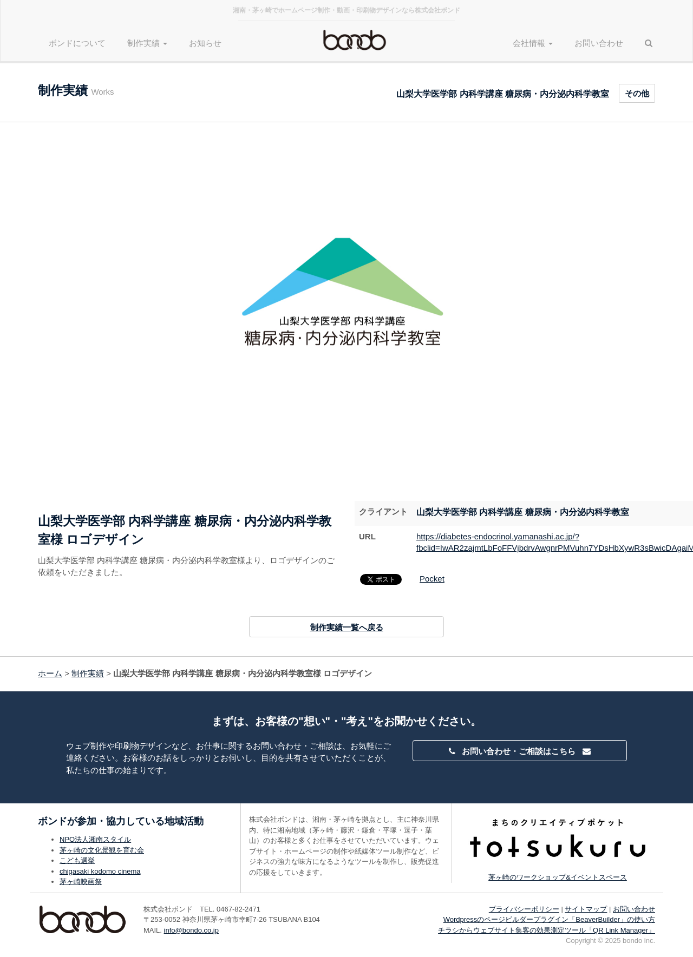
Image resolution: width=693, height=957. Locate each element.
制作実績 (87, 673)
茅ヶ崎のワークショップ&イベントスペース (557, 877)
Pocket (432, 578)
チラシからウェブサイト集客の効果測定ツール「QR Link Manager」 (546, 930)
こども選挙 (77, 860)
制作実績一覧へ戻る (346, 627)
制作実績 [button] (147, 43)
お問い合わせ (598, 43)
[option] (346, 295)
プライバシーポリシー (524, 909)
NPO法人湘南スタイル (95, 839)
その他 (637, 93)
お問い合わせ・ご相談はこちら (520, 751)
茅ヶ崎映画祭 (81, 881)
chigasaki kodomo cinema (100, 871)
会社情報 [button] (533, 43)
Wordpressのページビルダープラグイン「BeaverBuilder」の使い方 (549, 919)
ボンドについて (77, 43)
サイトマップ (586, 909)
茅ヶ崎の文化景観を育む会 (102, 850)
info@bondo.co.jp (191, 930)
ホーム (50, 673)
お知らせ (205, 43)
